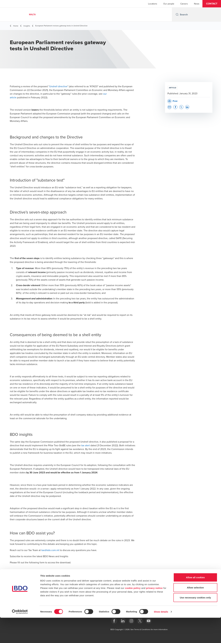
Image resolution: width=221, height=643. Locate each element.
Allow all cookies (195, 602)
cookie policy (133, 613)
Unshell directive (58, 86)
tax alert (85, 445)
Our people (168, 3)
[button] (211, 3)
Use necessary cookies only (195, 622)
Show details (161, 637)
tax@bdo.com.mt (50, 550)
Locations (152, 3)
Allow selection (195, 612)
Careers (184, 3)
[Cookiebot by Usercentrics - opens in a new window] (19, 637)
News (196, 3)
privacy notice (154, 613)
